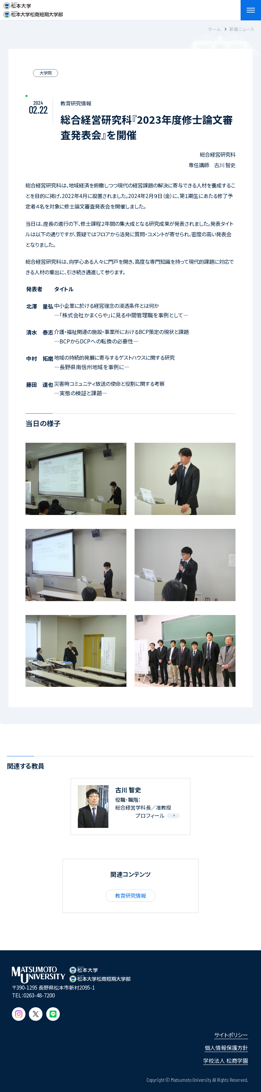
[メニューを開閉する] (251, 10)
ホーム (214, 29)
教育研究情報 (130, 895)
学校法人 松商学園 (225, 1060)
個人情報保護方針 (226, 1048)
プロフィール (150, 815)
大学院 (45, 73)
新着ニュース (241, 29)
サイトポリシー (231, 1035)
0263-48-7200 (39, 995)
